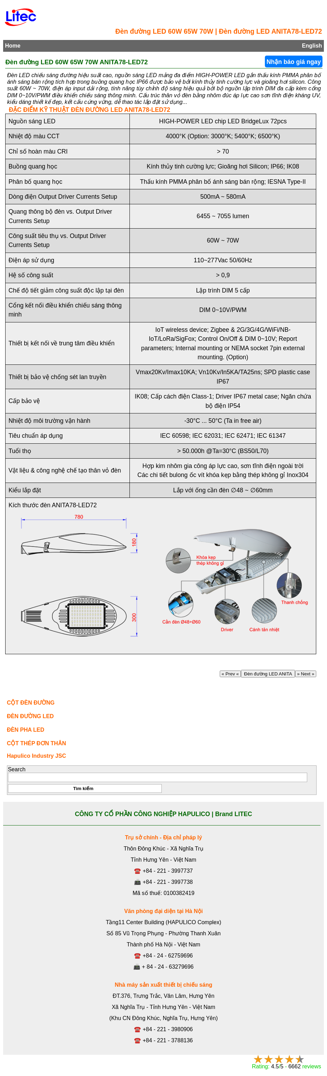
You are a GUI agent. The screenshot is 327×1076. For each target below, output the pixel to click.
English (312, 46)
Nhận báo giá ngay (294, 61)
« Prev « (230, 673)
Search (17, 769)
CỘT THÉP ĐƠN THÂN (36, 743)
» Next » (306, 673)
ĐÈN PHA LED (25, 730)
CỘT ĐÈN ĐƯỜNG (31, 703)
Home (12, 46)
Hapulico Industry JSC (36, 756)
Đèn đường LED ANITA (268, 673)
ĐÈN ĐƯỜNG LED (30, 716)
